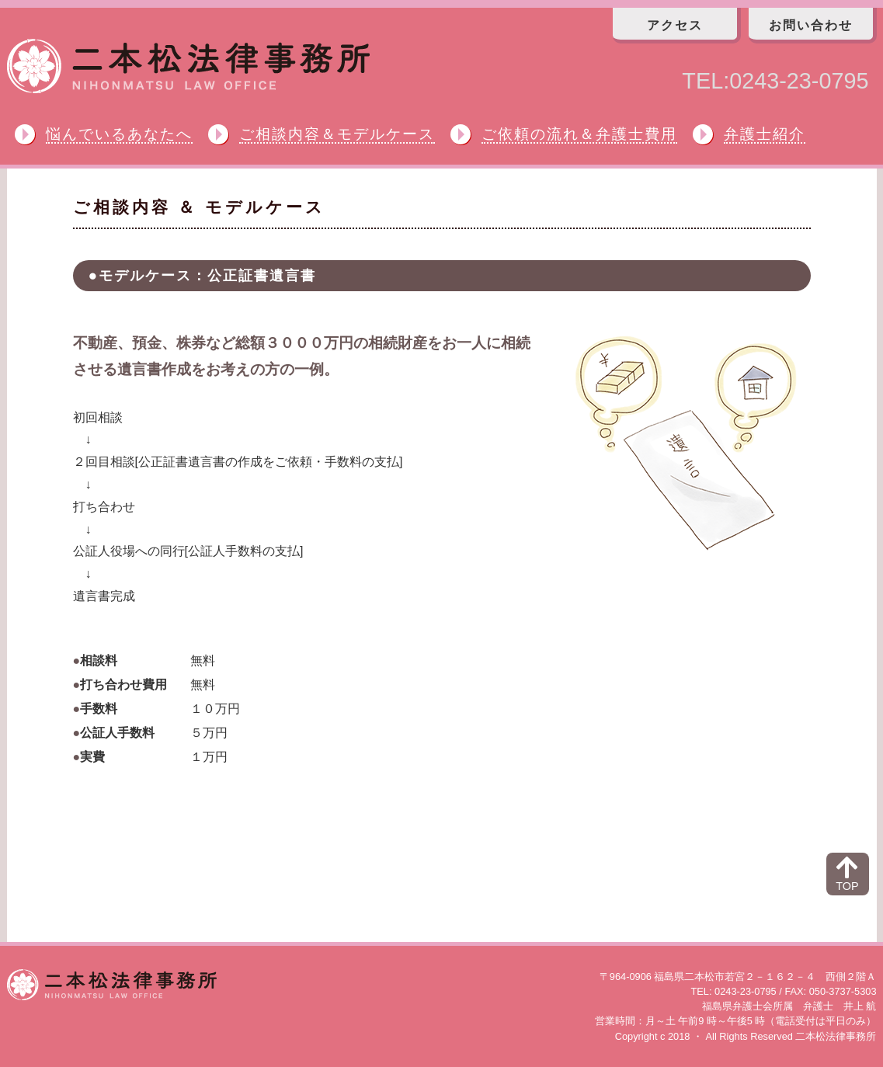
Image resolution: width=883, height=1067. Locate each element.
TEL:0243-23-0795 (775, 80)
